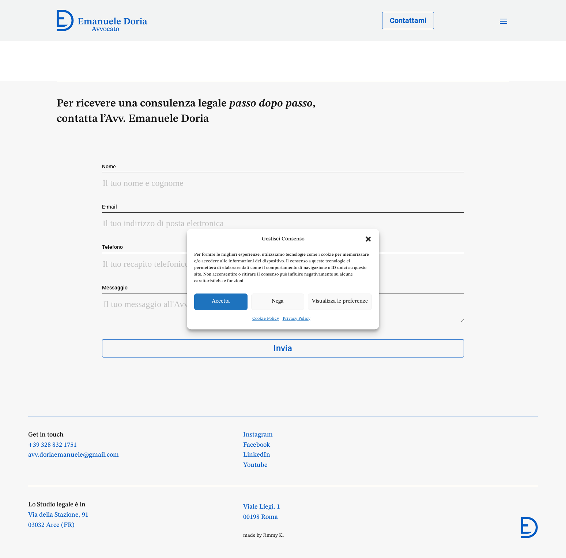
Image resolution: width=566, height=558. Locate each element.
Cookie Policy (265, 319)
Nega (277, 301)
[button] (368, 239)
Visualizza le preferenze (340, 301)
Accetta (221, 301)
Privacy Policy (296, 319)
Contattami (408, 20)
